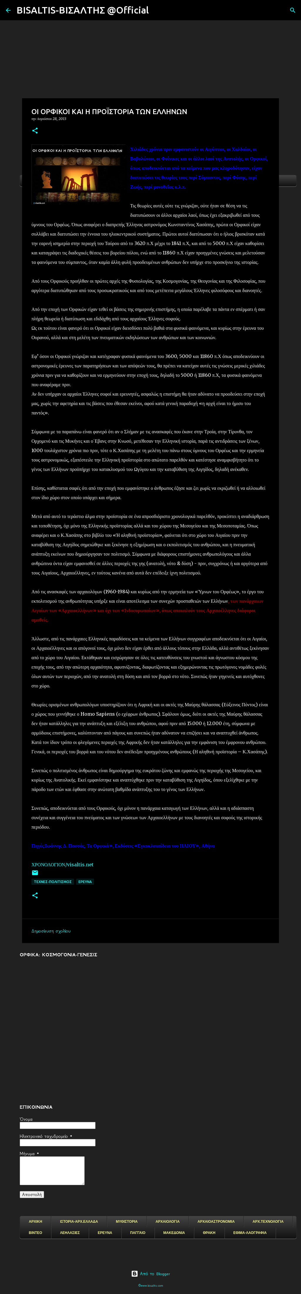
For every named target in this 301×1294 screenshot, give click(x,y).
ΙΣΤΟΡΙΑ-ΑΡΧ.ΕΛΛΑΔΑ (79, 1222)
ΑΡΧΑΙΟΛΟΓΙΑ (167, 1222)
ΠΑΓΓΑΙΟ (138, 1233)
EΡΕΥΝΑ (85, 882)
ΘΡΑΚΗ (209, 1233)
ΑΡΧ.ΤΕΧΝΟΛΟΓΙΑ (267, 1222)
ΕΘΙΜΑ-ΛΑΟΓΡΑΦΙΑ (250, 1233)
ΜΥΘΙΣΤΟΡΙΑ (127, 1222)
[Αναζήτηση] (156, 10)
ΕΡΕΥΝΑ (105, 1233)
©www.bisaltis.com (150, 1286)
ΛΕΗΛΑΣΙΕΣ (70, 1233)
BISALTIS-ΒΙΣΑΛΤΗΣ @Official (82, 10)
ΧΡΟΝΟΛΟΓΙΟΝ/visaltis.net (62, 864)
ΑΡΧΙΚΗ (35, 1222)
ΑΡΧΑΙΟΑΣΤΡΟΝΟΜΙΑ (216, 1222)
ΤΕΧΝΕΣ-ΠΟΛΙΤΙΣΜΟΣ (53, 882)
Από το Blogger (150, 1273)
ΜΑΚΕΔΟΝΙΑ (174, 1233)
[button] (35, 131)
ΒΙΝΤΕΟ (35, 1233)
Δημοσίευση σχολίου (51, 931)
